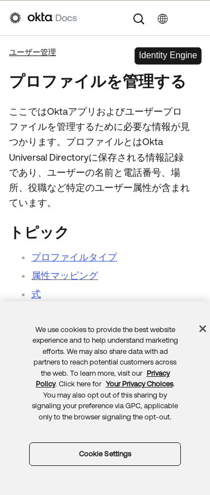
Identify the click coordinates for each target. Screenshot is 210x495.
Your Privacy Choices (139, 384)
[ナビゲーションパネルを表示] (195, 18)
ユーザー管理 (32, 52)
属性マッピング (64, 275)
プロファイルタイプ (74, 257)
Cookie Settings (105, 454)
